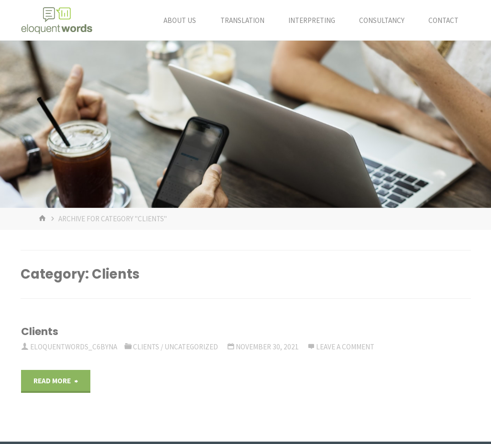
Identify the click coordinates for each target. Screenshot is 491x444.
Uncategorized (191, 346)
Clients (39, 331)
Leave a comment (345, 346)
